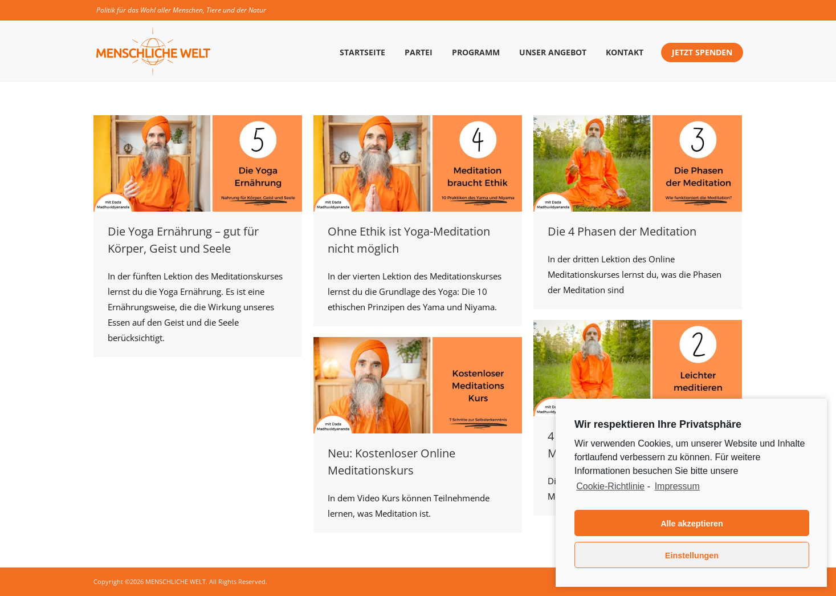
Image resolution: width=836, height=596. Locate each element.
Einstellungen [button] (692, 555)
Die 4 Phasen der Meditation (622, 231)
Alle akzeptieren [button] (691, 523)
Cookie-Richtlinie (610, 486)
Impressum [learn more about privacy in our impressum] (677, 486)
